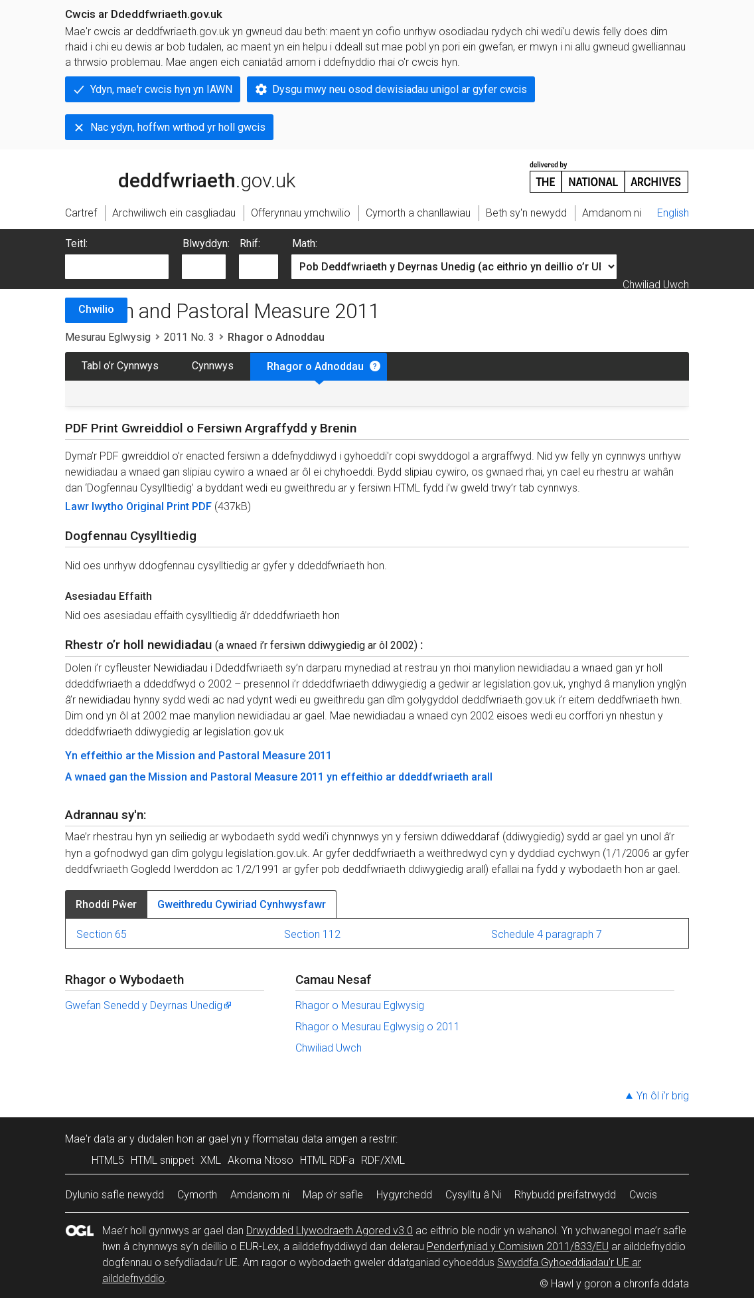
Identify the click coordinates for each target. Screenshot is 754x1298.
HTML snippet (162, 1160)
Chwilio (96, 309)
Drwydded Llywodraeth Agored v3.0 (329, 1230)
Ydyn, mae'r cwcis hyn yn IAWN (161, 89)
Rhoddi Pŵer (106, 904)
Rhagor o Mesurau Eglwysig (359, 1005)
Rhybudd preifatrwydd (565, 1194)
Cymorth (197, 1194)
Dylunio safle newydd (115, 1194)
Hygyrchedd (404, 1194)
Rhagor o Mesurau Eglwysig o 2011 (377, 1026)
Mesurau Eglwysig (108, 337)
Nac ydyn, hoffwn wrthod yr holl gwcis (177, 127)
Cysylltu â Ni (473, 1194)
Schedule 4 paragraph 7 (546, 934)
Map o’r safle (333, 1194)
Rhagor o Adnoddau (315, 366)
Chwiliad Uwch (656, 284)
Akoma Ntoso (260, 1160)
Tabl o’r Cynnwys (120, 365)
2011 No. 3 (189, 337)
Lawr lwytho (95, 506)
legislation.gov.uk (170, 176)
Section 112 (312, 934)
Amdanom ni (259, 1194)
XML (210, 1160)
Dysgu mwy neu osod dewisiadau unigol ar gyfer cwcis (399, 89)
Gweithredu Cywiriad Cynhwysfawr (241, 904)
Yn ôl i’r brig (663, 1095)
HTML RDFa (327, 1160)
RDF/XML (383, 1160)
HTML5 (108, 1160)
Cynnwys (213, 365)
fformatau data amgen (305, 1139)
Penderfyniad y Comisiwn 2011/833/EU (518, 1246)
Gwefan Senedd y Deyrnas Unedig (149, 1005)
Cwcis (643, 1194)
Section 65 (101, 934)
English (673, 213)
